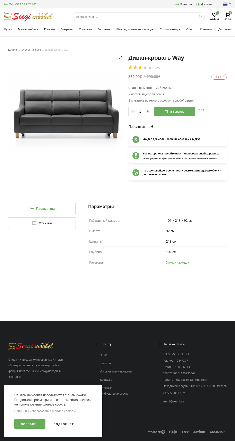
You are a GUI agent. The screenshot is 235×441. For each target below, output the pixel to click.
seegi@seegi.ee (173, 401)
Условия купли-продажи (116, 371)
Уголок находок (31, 49)
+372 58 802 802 (26, 4)
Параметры (42, 208)
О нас (103, 355)
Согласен (30, 424)
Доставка (204, 4)
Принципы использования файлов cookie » (45, 411)
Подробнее (63, 424)
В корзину (174, 111)
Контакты (183, 4)
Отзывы (42, 223)
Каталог (13, 49)
